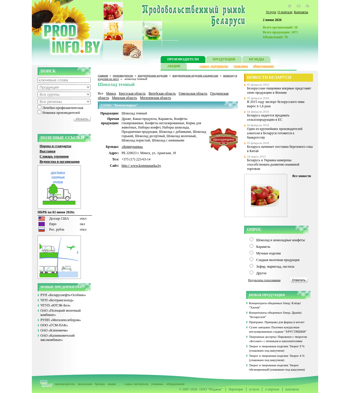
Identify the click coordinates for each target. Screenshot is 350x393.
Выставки (47, 151)
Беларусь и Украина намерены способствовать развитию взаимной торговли (273, 164)
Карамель (165, 119)
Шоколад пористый (136, 140)
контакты (292, 389)
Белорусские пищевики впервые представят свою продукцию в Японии (279, 90)
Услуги (271, 12)
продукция (85, 384)
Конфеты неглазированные (164, 123)
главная (103, 75)
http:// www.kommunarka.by (141, 166)
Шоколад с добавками (175, 132)
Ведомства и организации (59, 162)
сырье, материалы (214, 66)
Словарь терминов (54, 156)
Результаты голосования (264, 280)
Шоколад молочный (181, 136)
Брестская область (132, 93)
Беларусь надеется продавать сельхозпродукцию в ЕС (268, 117)
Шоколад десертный (150, 136)
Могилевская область (155, 98)
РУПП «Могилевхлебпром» (60, 320)
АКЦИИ (173, 67)
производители (123, 75)
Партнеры (236, 389)
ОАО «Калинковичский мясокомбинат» (57, 337)
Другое (261, 273)
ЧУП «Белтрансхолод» (57, 300)
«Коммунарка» (132, 147)
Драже (126, 119)
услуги (254, 389)
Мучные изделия (268, 253)
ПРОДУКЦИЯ (224, 60)
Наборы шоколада (175, 127)
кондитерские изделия (153, 75)
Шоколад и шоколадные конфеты (280, 240)
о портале (272, 389)
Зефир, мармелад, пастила (275, 266)
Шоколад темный (134, 113)
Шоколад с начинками (168, 140)
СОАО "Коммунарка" (119, 105)
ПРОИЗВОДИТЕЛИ (183, 60)
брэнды (100, 384)
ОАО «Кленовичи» (54, 330)
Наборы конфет (149, 127)
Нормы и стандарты (55, 146)
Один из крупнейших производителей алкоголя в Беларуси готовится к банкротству (274, 133)
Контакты (301, 12)
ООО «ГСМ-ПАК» (54, 325)
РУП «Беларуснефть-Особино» (63, 295)
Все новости (301, 176)
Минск (111, 93)
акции (112, 384)
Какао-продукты (145, 119)
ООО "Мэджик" (211, 389)
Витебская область (162, 93)
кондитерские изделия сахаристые (195, 75)
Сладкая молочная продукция (278, 260)
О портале (284, 12)
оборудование (263, 66)
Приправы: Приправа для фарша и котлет (276, 322)
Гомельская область (193, 93)
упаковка (240, 66)
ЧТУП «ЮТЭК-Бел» (55, 305)
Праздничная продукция (139, 132)
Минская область (124, 98)
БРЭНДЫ (257, 60)
